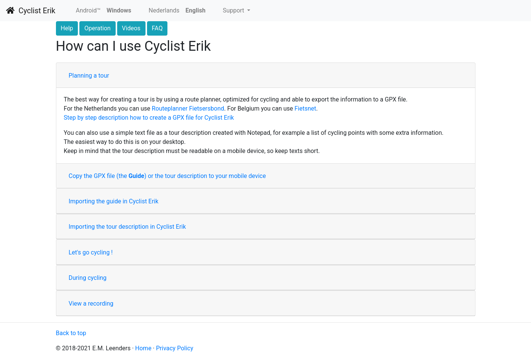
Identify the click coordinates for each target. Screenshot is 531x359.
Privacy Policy (175, 348)
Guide (136, 176)
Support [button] (234, 10)
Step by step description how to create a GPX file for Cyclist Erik (149, 117)
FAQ (157, 28)
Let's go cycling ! (91, 252)
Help (67, 28)
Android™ (88, 10)
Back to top (71, 333)
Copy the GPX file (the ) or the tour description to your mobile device (167, 176)
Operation (97, 28)
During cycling (88, 277)
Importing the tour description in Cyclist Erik (127, 226)
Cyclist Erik (30, 10)
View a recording (91, 303)
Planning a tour (89, 75)
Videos (131, 28)
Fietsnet (305, 108)
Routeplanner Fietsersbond (188, 108)
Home (143, 348)
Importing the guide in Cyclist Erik (114, 201)
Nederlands (164, 10)
